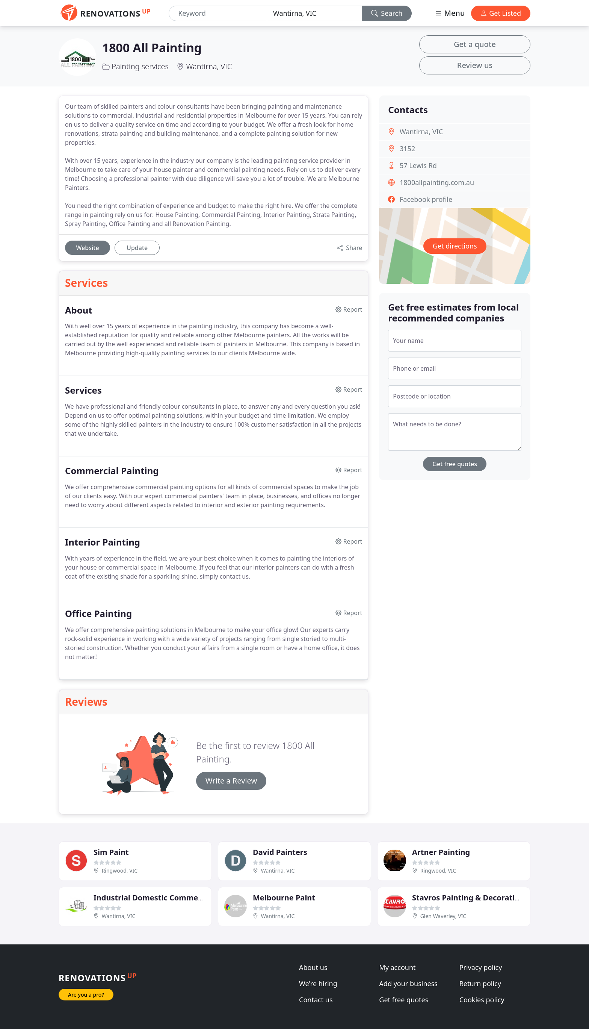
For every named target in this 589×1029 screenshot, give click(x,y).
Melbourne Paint (284, 898)
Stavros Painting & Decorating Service (482, 898)
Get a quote (475, 44)
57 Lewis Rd (418, 165)
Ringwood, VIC (120, 870)
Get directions (455, 245)
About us (313, 967)
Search (387, 13)
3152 (407, 148)
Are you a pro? (86, 994)
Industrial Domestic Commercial (154, 898)
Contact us (316, 999)
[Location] (314, 13)
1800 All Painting (152, 47)
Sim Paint (111, 852)
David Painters (280, 852)
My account (397, 967)
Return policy (480, 983)
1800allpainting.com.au (437, 182)
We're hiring (318, 983)
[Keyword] (218, 13)
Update (137, 248)
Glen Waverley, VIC (443, 916)
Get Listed (500, 13)
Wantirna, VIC (209, 66)
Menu (450, 13)
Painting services (140, 66)
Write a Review (231, 781)
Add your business (408, 983)
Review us (474, 65)
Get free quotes (454, 464)
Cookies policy (481, 999)
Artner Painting (441, 852)
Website (87, 248)
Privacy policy (480, 967)
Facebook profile (426, 199)
